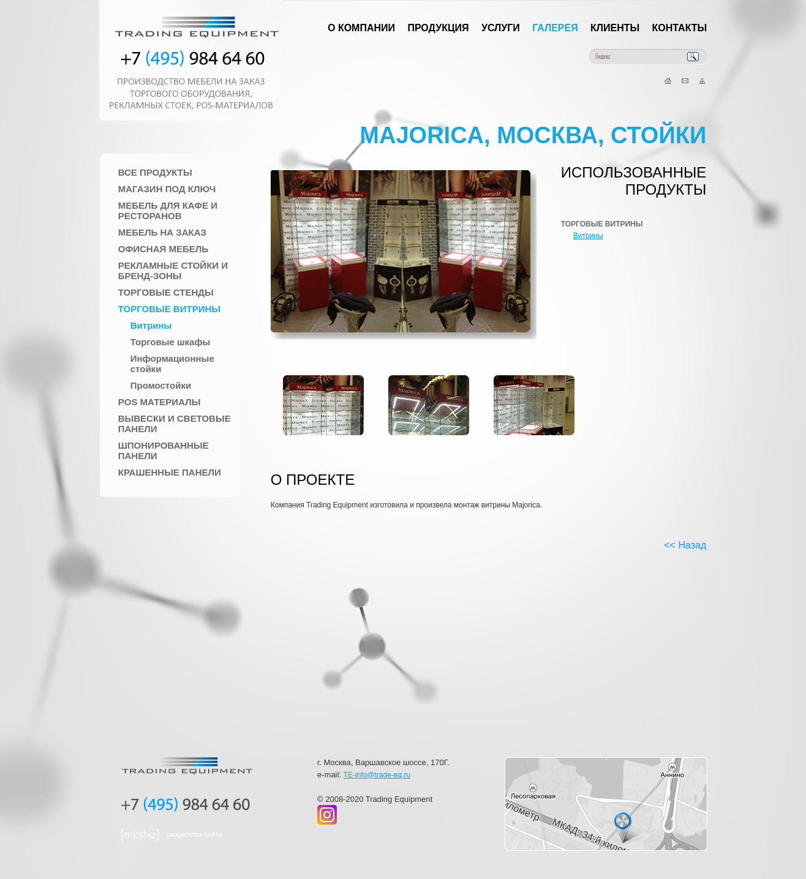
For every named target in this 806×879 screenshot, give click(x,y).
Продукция (438, 28)
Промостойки (160, 385)
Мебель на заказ (162, 232)
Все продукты (155, 172)
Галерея (555, 28)
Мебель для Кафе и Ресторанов (167, 210)
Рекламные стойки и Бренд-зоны (173, 270)
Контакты (679, 28)
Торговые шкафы (170, 342)
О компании (361, 28)
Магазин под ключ (167, 189)
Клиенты (614, 28)
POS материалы (159, 402)
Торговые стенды (166, 292)
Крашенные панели (169, 472)
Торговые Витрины (169, 309)
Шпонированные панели (163, 450)
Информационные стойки (172, 363)
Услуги (500, 28)
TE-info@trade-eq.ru (377, 775)
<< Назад (685, 545)
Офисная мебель (163, 249)
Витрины (151, 325)
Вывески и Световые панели (174, 423)
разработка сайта (194, 834)
